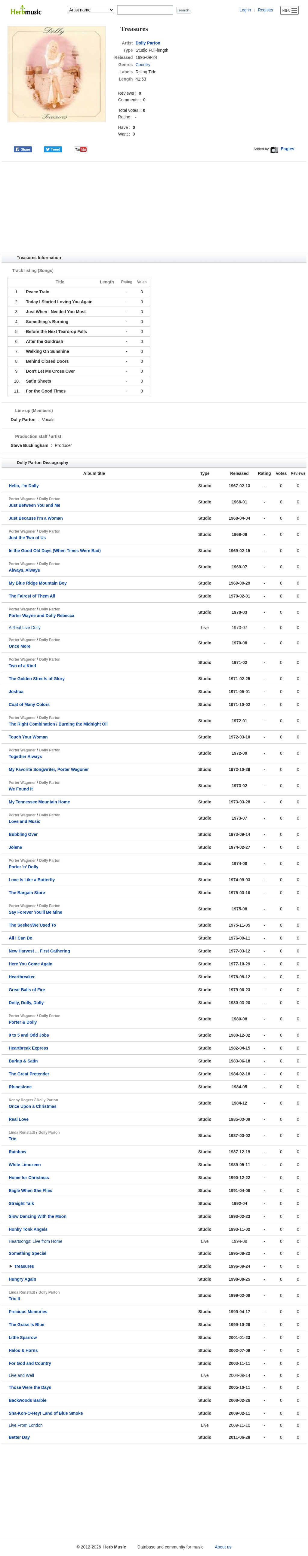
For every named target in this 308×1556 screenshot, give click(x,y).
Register (265, 10)
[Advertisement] (154, 207)
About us (223, 1547)
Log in (245, 10)
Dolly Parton (148, 43)
